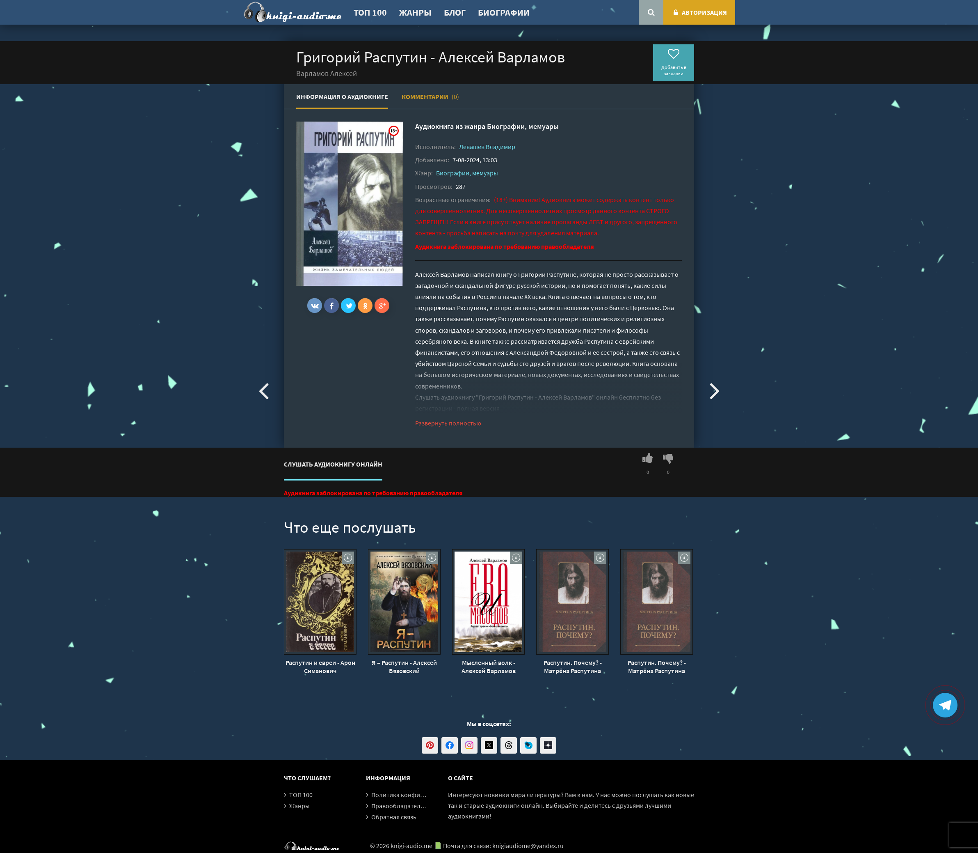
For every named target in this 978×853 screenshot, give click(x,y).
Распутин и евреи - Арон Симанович (320, 666)
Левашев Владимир (487, 147)
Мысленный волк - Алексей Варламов (489, 666)
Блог (455, 12)
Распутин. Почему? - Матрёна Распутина (573, 666)
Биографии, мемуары (523, 126)
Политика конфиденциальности (418, 795)
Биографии (504, 12)
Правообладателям (399, 806)
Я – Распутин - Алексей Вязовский (404, 666)
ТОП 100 (370, 12)
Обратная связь (393, 817)
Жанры (415, 12)
